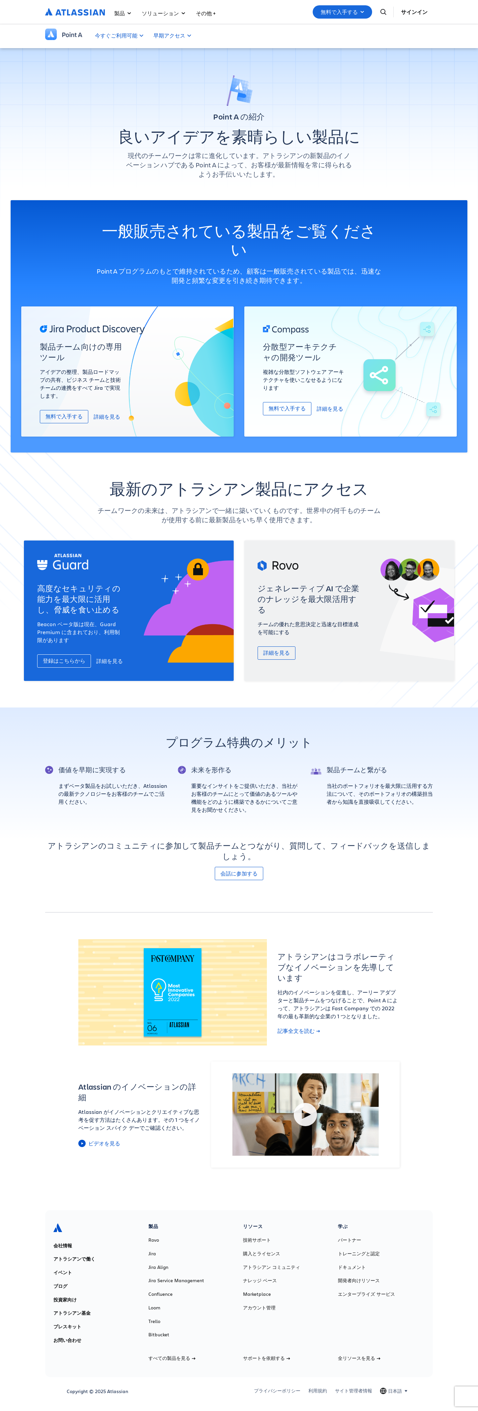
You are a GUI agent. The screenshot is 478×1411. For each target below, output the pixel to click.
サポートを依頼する (266, 1358)
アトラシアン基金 (72, 1313)
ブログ (60, 1286)
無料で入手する (342, 12)
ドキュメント (352, 1267)
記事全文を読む (299, 1031)
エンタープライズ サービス (366, 1294)
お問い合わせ (67, 1340)
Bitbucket (158, 1334)
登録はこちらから (64, 660)
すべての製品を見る (172, 1358)
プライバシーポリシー (277, 1390)
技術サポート (257, 1240)
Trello (154, 1321)
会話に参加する (239, 873)
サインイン (414, 12)
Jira (152, 1253)
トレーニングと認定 (359, 1253)
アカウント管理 (259, 1307)
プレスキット (67, 1326)
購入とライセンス (261, 1253)
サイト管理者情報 (353, 1390)
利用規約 (317, 1390)
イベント (62, 1272)
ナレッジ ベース (260, 1280)
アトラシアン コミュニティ (271, 1267)
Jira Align (158, 1267)
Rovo (153, 1240)
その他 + (205, 13)
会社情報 (62, 1245)
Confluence (160, 1294)
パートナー (349, 1240)
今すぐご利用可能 (116, 35)
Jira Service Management (176, 1280)
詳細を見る (107, 416)
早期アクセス (169, 35)
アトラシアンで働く (74, 1259)
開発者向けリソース (359, 1280)
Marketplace (257, 1294)
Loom (154, 1307)
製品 (122, 13)
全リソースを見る (359, 1358)
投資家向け (65, 1299)
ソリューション (163, 13)
